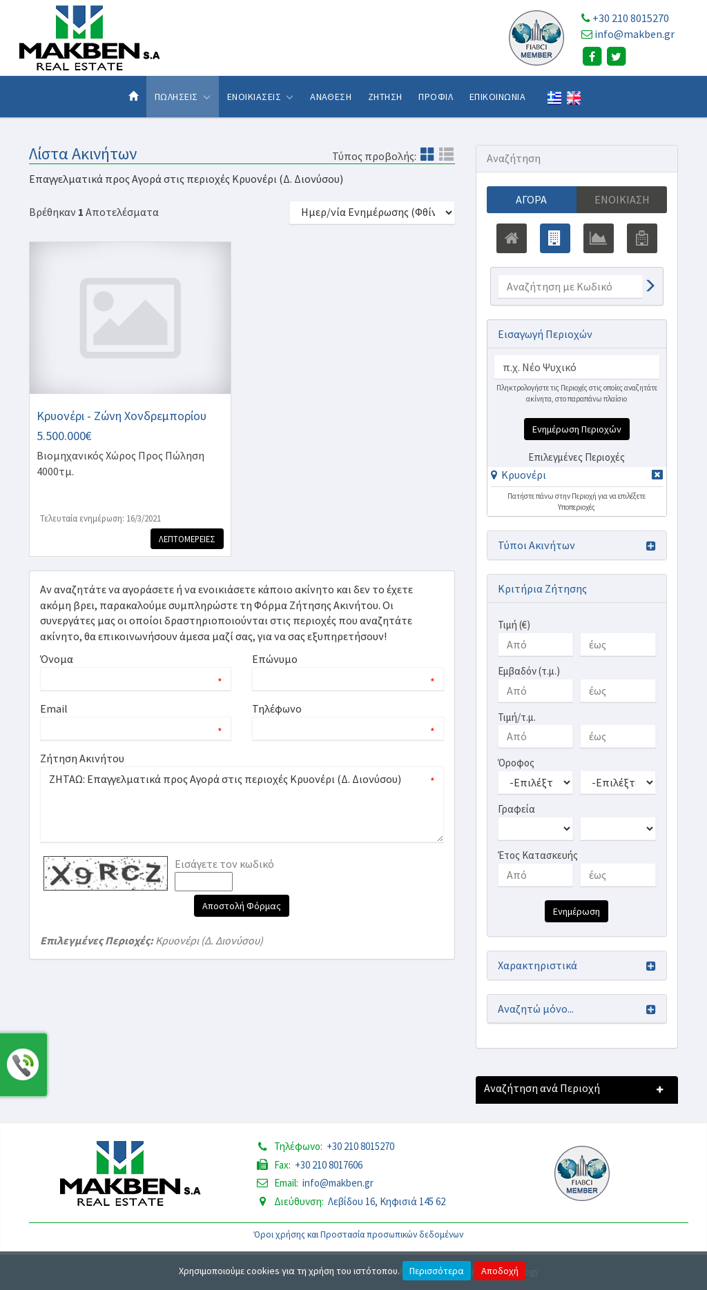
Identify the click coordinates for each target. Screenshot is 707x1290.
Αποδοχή (500, 1270)
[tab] (577, 477)
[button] (518, 475)
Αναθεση (330, 96)
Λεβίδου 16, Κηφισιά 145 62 (386, 1201)
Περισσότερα (436, 1270)
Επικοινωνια (497, 96)
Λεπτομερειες (187, 538)
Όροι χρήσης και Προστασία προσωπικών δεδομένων (358, 1234)
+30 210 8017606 (328, 1164)
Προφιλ (435, 96)
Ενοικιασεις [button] (260, 96)
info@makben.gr (634, 34)
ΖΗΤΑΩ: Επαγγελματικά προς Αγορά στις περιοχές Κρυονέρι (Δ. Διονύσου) (242, 804)
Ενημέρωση (576, 911)
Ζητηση (385, 96)
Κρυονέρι (523, 475)
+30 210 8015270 (630, 18)
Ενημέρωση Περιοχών (576, 429)
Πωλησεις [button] (183, 96)
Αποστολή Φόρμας (241, 906)
